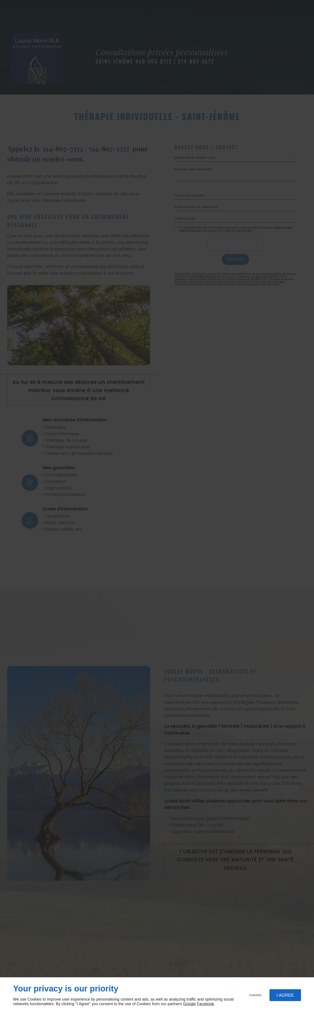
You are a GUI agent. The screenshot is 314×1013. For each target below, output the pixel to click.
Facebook (205, 1004)
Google (189, 1004)
